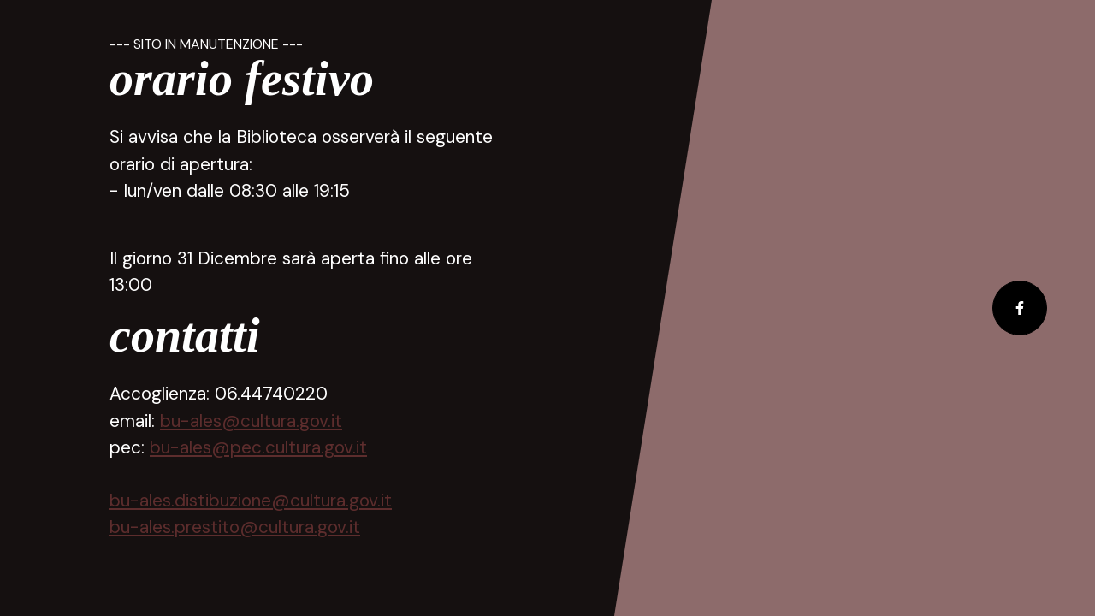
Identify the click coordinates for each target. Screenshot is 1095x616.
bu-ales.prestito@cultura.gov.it (235, 526)
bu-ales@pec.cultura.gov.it (258, 447)
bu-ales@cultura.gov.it (251, 420)
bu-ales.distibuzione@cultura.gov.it (251, 500)
